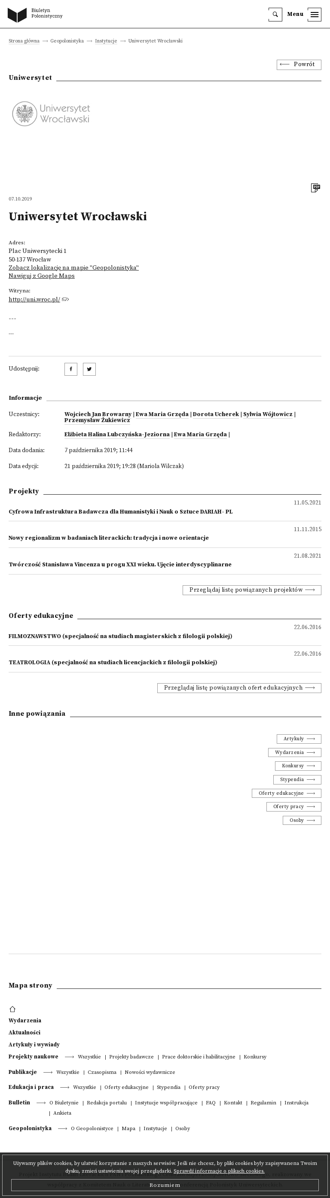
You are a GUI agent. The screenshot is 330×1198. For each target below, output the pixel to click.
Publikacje (23, 1072)
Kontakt (233, 1103)
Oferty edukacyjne (281, 793)
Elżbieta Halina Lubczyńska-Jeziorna (117, 434)
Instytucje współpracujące (166, 1103)
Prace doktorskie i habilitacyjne (198, 1057)
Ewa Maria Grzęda (162, 414)
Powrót (304, 64)
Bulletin (19, 1102)
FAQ (211, 1103)
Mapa (128, 1129)
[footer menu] (13, 1009)
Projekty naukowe (33, 1056)
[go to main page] (37, 16)
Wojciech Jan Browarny (97, 414)
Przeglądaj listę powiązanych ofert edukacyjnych (233, 688)
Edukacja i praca (31, 1087)
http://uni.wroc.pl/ (34, 300)
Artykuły (294, 739)
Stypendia (292, 779)
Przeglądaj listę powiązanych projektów (245, 590)
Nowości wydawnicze (150, 1072)
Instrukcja (296, 1103)
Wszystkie (89, 1057)
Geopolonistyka (30, 1128)
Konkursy (293, 766)
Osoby (297, 820)
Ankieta (62, 1113)
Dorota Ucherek (216, 414)
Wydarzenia (289, 752)
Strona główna (24, 41)
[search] (275, 14)
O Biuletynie (64, 1103)
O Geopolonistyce (92, 1129)
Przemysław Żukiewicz (97, 420)
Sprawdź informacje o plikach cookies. (219, 1171)
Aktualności (24, 1032)
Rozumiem (165, 1185)
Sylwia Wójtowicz (268, 414)
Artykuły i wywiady (34, 1044)
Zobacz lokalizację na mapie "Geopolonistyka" (74, 268)
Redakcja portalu (107, 1103)
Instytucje (106, 41)
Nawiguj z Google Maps (42, 276)
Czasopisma (102, 1072)
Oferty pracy (288, 806)
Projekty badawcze (131, 1057)
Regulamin (263, 1103)
